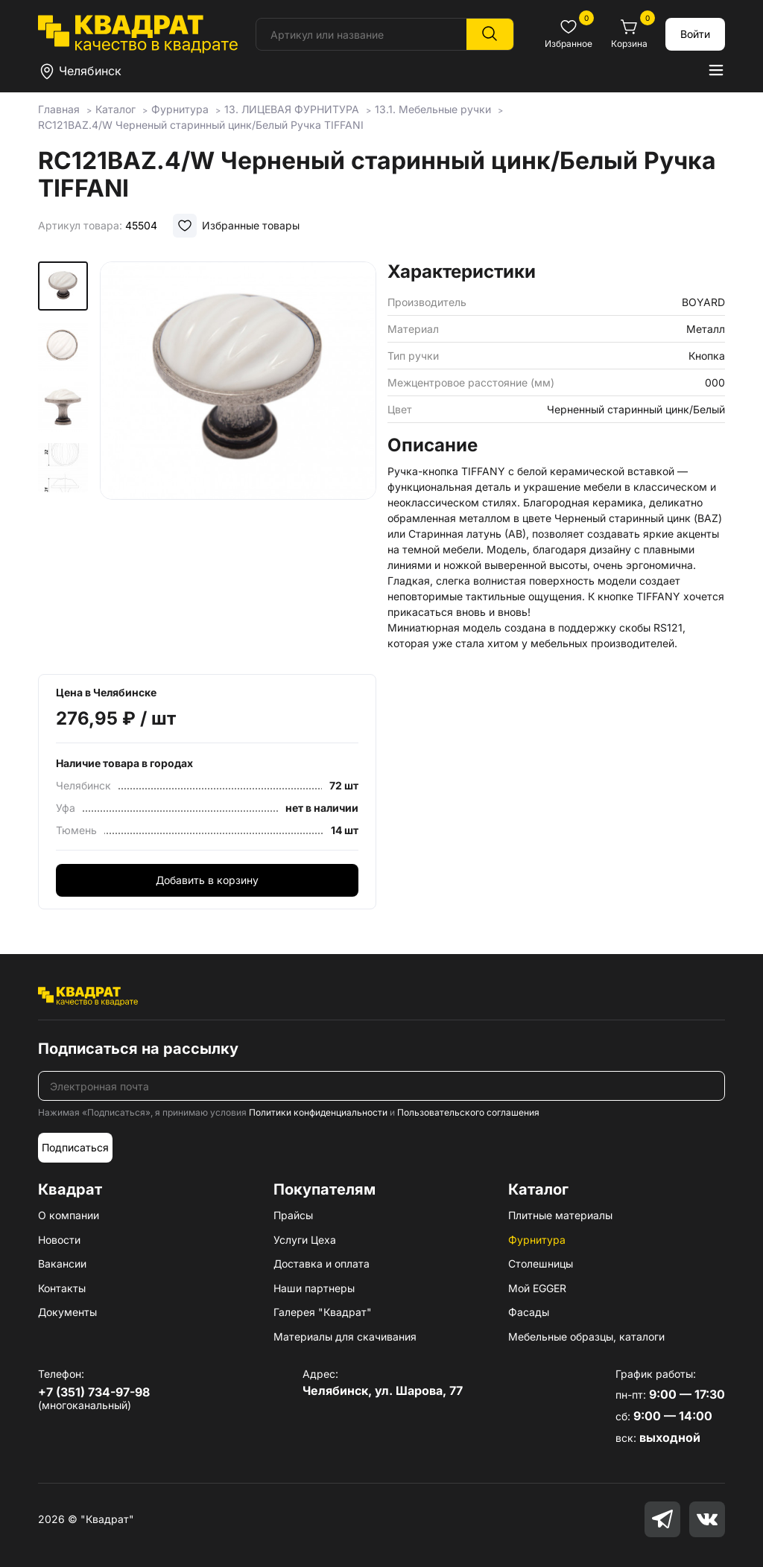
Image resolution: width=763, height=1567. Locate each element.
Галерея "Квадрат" (322, 1312)
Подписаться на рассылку (138, 1049)
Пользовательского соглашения (468, 1112)
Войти (695, 34)
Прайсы (293, 1215)
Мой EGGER (537, 1288)
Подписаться (75, 1147)
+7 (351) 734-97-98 (94, 1392)
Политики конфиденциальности (318, 1112)
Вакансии (62, 1263)
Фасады (528, 1312)
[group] (238, 448)
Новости (59, 1239)
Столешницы (540, 1263)
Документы (67, 1312)
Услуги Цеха (304, 1239)
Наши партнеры (314, 1288)
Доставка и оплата (321, 1263)
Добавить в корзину (207, 880)
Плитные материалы (560, 1215)
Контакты (62, 1288)
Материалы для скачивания (345, 1336)
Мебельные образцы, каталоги (586, 1336)
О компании (68, 1215)
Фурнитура (537, 1239)
